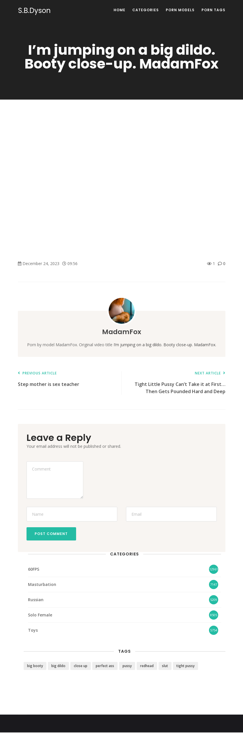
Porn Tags (213, 9)
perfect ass (105, 666)
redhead (147, 666)
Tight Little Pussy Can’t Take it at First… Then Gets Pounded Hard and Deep (176, 383)
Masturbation (42, 584)
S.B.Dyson (34, 10)
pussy (127, 666)
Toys (33, 630)
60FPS (33, 569)
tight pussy (185, 666)
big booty (35, 666)
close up (80, 666)
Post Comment (51, 534)
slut (165, 666)
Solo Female (40, 615)
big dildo (58, 666)
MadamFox (121, 331)
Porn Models (180, 9)
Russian (36, 600)
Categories (145, 9)
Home (119, 9)
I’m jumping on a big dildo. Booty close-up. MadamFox (164, 344)
